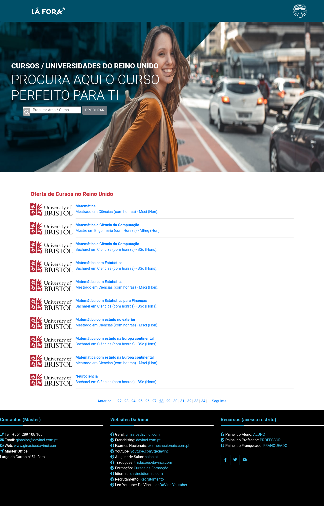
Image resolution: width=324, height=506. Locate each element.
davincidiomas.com (146, 473)
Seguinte (219, 401)
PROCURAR (94, 110)
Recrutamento (152, 479)
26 (147, 401)
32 (189, 401)
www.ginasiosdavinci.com (35, 445)
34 (203, 401)
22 (119, 401)
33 (196, 401)
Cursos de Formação (151, 468)
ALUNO (259, 434)
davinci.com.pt (148, 440)
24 (133, 401)
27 (154, 401)
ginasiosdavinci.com (143, 434)
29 (168, 401)
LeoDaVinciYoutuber (170, 485)
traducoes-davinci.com (153, 462)
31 (182, 401)
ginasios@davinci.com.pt (37, 440)
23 (126, 401)
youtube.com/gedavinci (150, 451)
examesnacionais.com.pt (168, 445)
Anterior (104, 401)
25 (140, 401)
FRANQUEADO (275, 445)
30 (175, 401)
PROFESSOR (270, 440)
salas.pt (151, 457)
